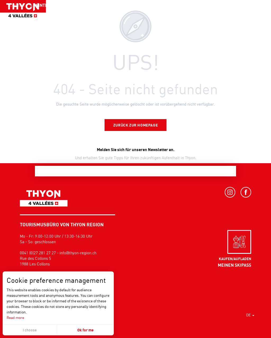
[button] (255, 14)
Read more (15, 317)
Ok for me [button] (85, 330)
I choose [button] (30, 330)
